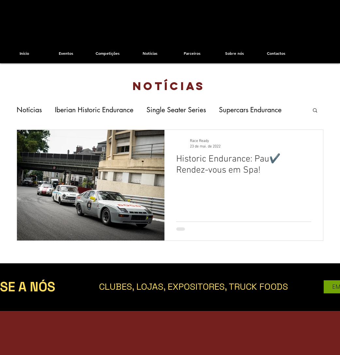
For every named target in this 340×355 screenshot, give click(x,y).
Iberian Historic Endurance (94, 110)
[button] (315, 110)
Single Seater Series (176, 110)
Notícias (29, 110)
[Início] (24, 53)
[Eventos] (66, 53)
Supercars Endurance (250, 110)
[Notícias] (150, 53)
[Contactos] (276, 53)
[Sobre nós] (234, 53)
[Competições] (107, 53)
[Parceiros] (192, 53)
